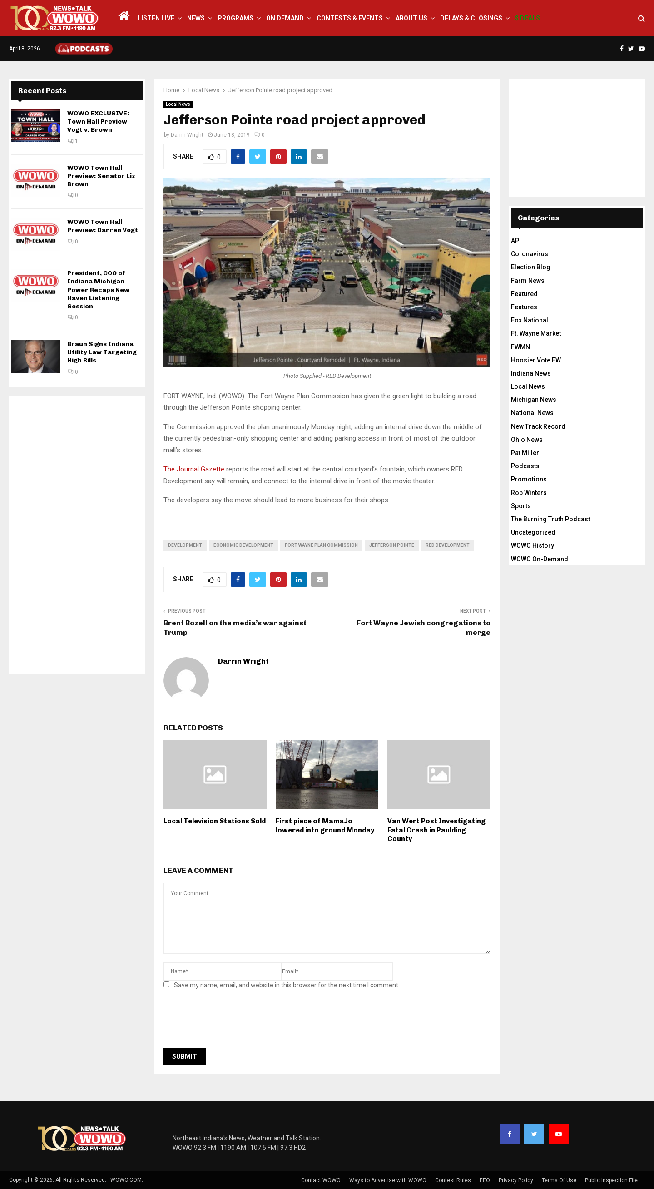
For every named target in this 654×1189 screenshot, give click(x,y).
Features (524, 307)
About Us (411, 18)
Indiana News (531, 373)
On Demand (285, 18)
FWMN (520, 347)
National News (532, 412)
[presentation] (233, 1021)
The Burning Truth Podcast (550, 519)
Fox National (529, 320)
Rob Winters (529, 492)
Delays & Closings (471, 18)
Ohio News (527, 439)
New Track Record (538, 426)
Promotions (529, 479)
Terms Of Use (559, 1180)
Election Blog (530, 267)
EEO (485, 1180)
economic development (243, 545)
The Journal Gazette (194, 469)
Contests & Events (350, 18)
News (196, 18)
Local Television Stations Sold (215, 821)
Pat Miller (525, 452)
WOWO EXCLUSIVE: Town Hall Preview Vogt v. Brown (98, 121)
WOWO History (532, 545)
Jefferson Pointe (391, 545)
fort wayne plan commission (321, 545)
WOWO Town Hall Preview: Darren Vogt (102, 226)
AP (515, 240)
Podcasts (525, 466)
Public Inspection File (611, 1180)
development (185, 545)
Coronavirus (529, 254)
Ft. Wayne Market (536, 333)
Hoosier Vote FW (536, 360)
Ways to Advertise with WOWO (387, 1180)
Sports (521, 506)
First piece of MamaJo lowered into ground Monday (325, 825)
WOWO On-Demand (539, 559)
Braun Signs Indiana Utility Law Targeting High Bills (102, 352)
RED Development (448, 545)
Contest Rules (453, 1180)
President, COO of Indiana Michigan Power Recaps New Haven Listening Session (98, 289)
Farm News (528, 280)
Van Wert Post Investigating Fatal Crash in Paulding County (436, 830)
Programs (235, 18)
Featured (524, 293)
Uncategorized (533, 532)
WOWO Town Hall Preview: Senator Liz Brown (101, 176)
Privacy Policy (516, 1180)
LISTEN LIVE (156, 18)
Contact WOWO (321, 1180)
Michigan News (533, 399)
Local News (178, 104)
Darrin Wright (187, 135)
